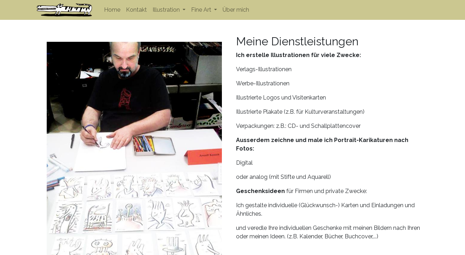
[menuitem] (112, 10)
